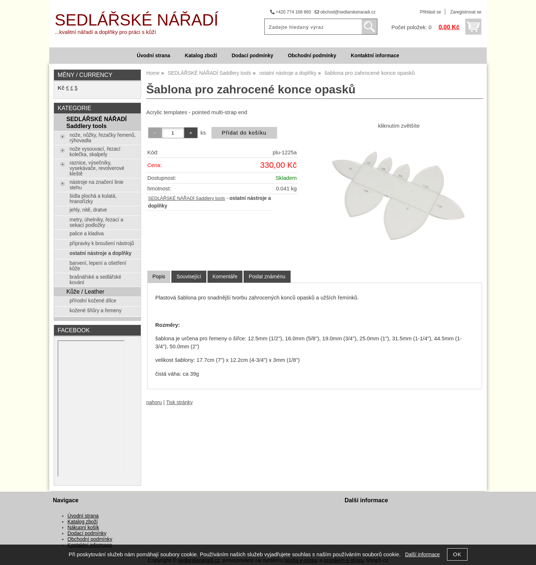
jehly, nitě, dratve (88, 210)
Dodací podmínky (252, 55)
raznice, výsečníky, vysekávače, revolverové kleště (97, 168)
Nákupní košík (83, 527)
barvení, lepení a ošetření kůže (98, 265)
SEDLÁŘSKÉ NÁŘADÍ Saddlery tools (186, 198)
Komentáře (225, 276)
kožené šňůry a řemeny (96, 310)
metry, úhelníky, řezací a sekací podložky (96, 222)
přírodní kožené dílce (93, 300)
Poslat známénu (267, 276)
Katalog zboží (201, 55)
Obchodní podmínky (312, 55)
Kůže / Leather (85, 291)
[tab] (158, 277)
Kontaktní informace (375, 55)
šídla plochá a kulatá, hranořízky (93, 198)
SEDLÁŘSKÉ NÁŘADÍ (136, 20)
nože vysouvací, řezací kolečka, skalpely (95, 151)
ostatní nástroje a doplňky (101, 253)
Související (188, 276)
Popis (158, 276)
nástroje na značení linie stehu (97, 184)
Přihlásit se (430, 12)
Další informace (422, 554)
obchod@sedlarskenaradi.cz (345, 12)
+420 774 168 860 (290, 12)
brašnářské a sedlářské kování (95, 279)
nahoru (154, 402)
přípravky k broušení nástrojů (102, 243)
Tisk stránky (179, 402)
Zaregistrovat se (465, 12)
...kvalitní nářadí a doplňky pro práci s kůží (105, 32)
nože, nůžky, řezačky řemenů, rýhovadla (103, 137)
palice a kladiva (87, 233)
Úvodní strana (153, 55)
